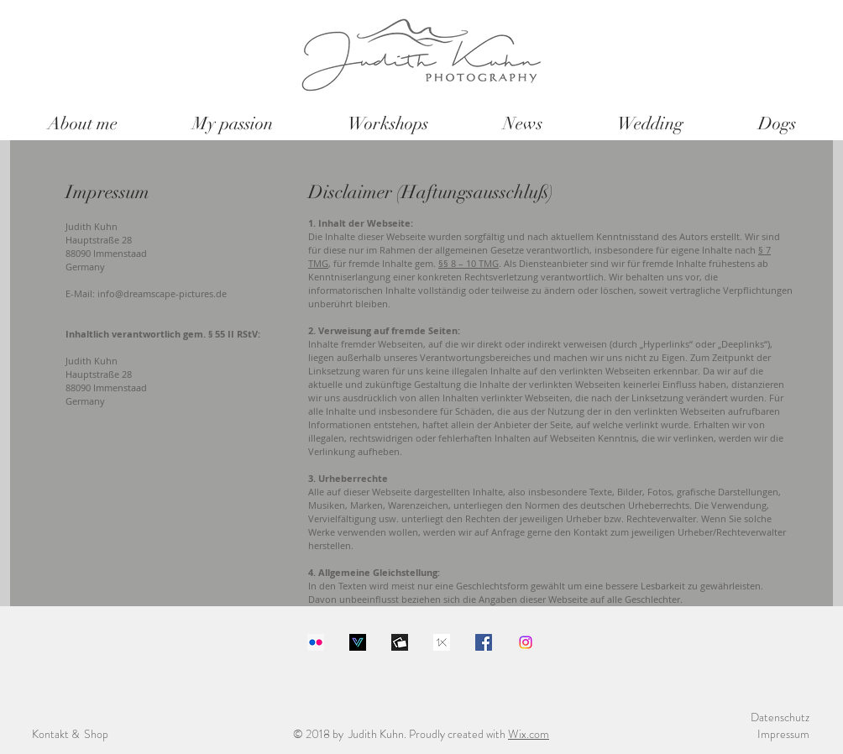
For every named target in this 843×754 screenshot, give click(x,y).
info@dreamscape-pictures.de (162, 293)
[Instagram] (525, 642)
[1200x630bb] (399, 642)
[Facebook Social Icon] (483, 642)
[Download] (357, 642)
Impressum (783, 733)
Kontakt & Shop (70, 733)
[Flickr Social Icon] (315, 642)
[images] (441, 642)
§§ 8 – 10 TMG (468, 263)
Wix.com (528, 733)
